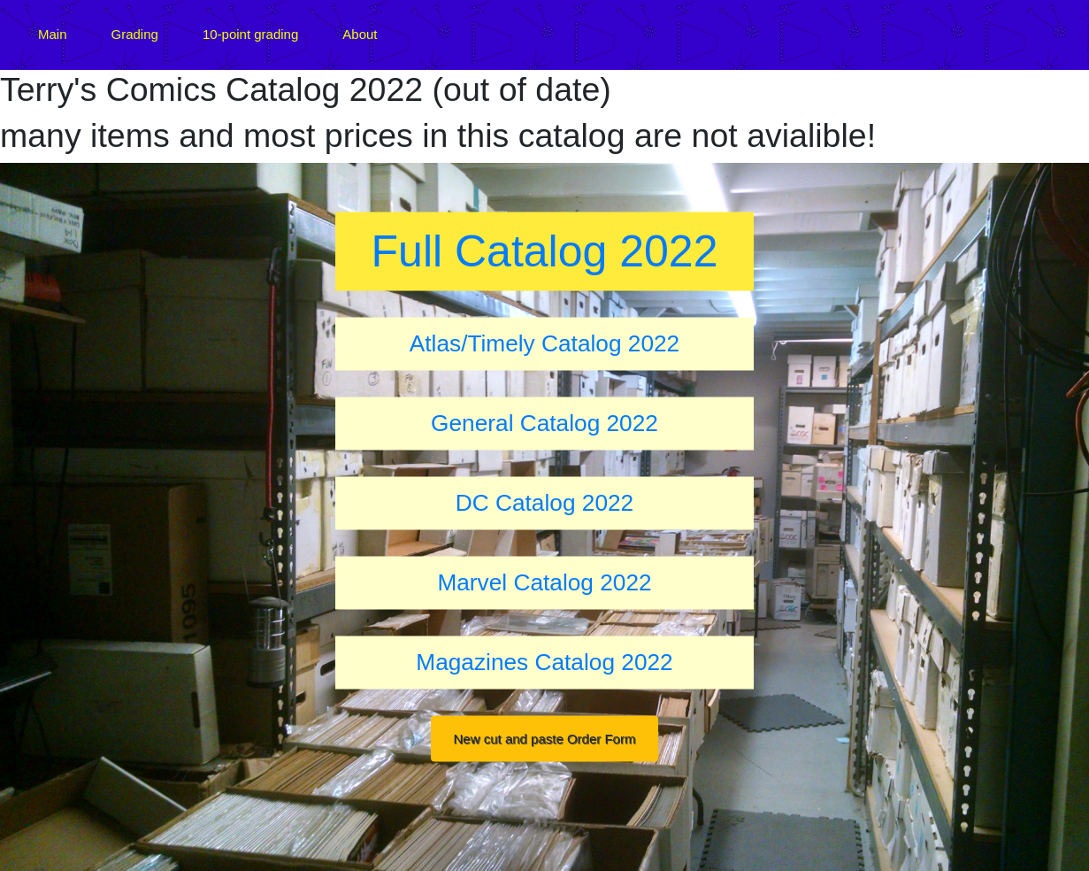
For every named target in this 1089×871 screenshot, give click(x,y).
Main (52, 34)
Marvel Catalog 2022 (544, 581)
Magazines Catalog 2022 (544, 661)
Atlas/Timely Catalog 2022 (544, 342)
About (359, 34)
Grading (134, 34)
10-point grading (250, 34)
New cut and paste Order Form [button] (545, 737)
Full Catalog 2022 (545, 251)
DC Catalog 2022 (544, 502)
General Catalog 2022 (544, 422)
